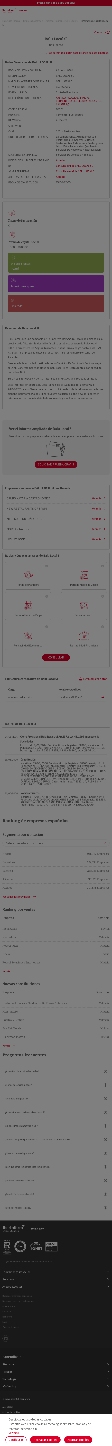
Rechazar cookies (45, 1440)
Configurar (16, 1440)
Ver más (14, 1433)
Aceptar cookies (78, 1440)
